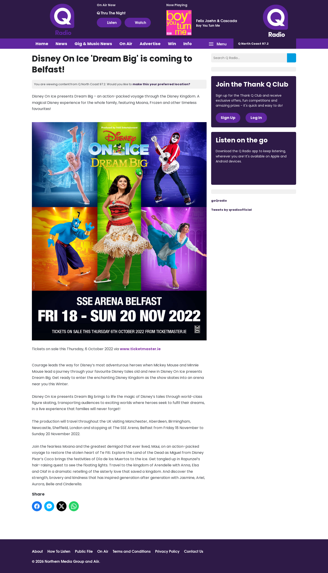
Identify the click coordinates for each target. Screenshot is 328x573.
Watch (137, 22)
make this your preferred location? (161, 84)
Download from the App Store (233, 174)
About (37, 551)
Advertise (150, 43)
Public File (84, 551)
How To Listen (58, 551)
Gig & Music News (93, 43)
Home (42, 43)
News (61, 43)
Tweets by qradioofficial (231, 210)
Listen (109, 22)
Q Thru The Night (111, 12)
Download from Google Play (271, 174)
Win (172, 43)
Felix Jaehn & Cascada (216, 20)
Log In (256, 117)
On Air (125, 43)
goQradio (219, 200)
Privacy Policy (167, 551)
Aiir (96, 561)
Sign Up (228, 117)
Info (187, 43)
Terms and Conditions (132, 551)
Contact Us (193, 551)
